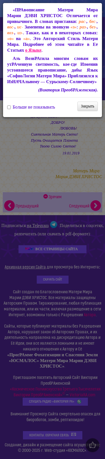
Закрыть (87, 106)
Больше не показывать (31, 107)
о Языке (33, 50)
